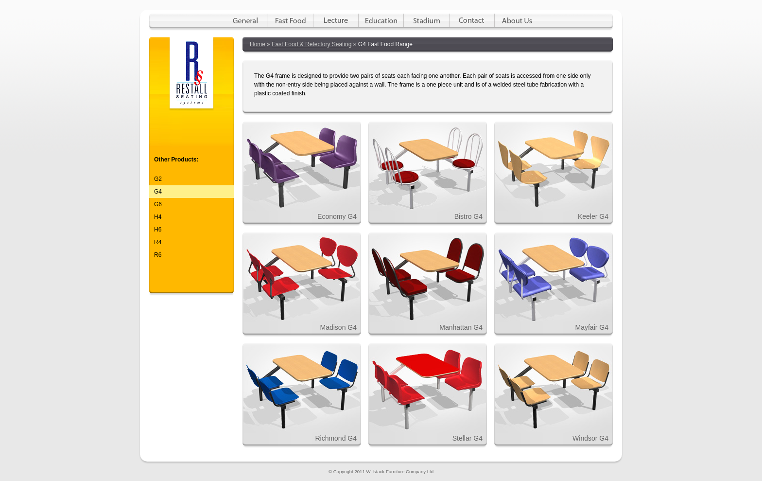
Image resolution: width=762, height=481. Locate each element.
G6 (158, 204)
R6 (157, 254)
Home (257, 44)
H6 (157, 229)
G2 (158, 179)
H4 (157, 217)
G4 (158, 191)
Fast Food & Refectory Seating (311, 44)
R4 (157, 242)
